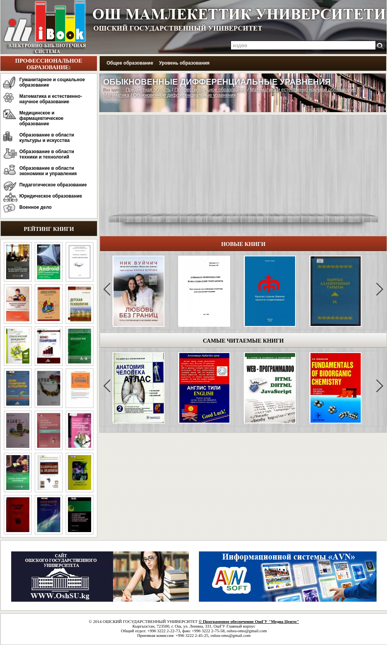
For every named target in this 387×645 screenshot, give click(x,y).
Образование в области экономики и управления (48, 171)
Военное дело (35, 207)
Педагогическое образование (53, 185)
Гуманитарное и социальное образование (52, 82)
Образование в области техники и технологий (46, 154)
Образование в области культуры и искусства (46, 137)
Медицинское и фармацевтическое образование (41, 118)
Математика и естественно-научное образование (50, 99)
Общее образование (130, 63)
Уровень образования (184, 63)
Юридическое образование (50, 196)
